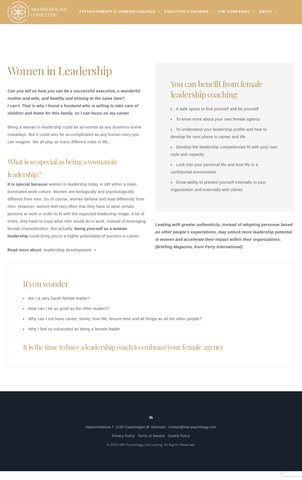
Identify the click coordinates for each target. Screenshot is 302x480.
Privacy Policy (123, 436)
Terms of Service (151, 436)
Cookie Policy (179, 436)
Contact (91, 35)
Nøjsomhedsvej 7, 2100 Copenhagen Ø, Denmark (126, 427)
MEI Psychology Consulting (141, 444)
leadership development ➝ (70, 250)
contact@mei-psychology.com (192, 427)
